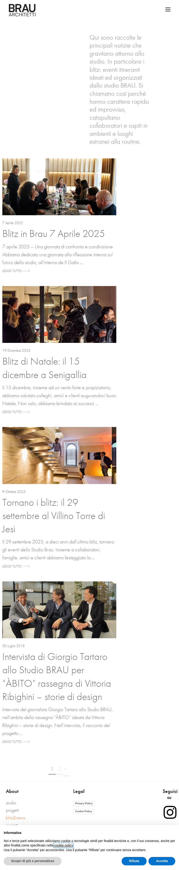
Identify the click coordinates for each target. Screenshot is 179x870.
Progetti (12, 810)
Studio (11, 803)
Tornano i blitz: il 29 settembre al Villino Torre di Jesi (53, 515)
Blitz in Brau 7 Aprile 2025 (53, 233)
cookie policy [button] (63, 845)
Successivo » (66, 770)
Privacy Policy (84, 803)
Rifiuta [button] (134, 861)
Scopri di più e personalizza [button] (32, 861)
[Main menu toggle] (168, 9)
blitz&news (15, 818)
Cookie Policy (83, 811)
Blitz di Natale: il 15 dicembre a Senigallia (44, 368)
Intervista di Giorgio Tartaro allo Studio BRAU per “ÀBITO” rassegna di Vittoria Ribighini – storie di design (56, 676)
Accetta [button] (162, 861)
